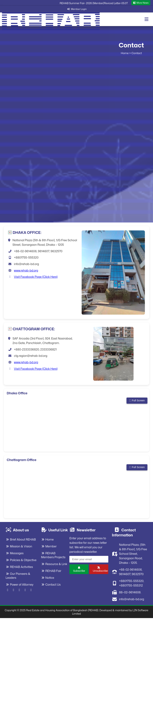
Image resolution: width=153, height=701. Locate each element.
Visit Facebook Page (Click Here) (35, 277)
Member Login (76, 9)
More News (141, 2)
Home (124, 53)
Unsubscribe (100, 569)
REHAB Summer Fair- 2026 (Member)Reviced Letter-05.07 (94, 3)
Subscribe (79, 569)
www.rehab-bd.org (26, 270)
